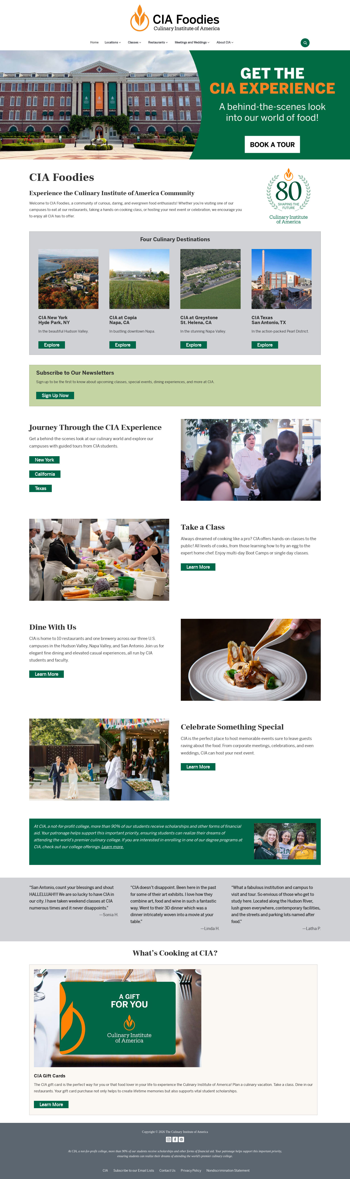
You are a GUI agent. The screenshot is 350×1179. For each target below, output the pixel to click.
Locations (111, 42)
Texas (40, 488)
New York (44, 459)
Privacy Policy (191, 1170)
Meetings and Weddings (191, 42)
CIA (105, 1170)
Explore (51, 344)
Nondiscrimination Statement (228, 1170)
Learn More (198, 567)
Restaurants (156, 42)
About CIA (224, 42)
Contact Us (167, 1170)
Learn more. (112, 846)
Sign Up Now (55, 395)
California (45, 474)
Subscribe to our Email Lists (133, 1170)
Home (94, 42)
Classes (133, 42)
